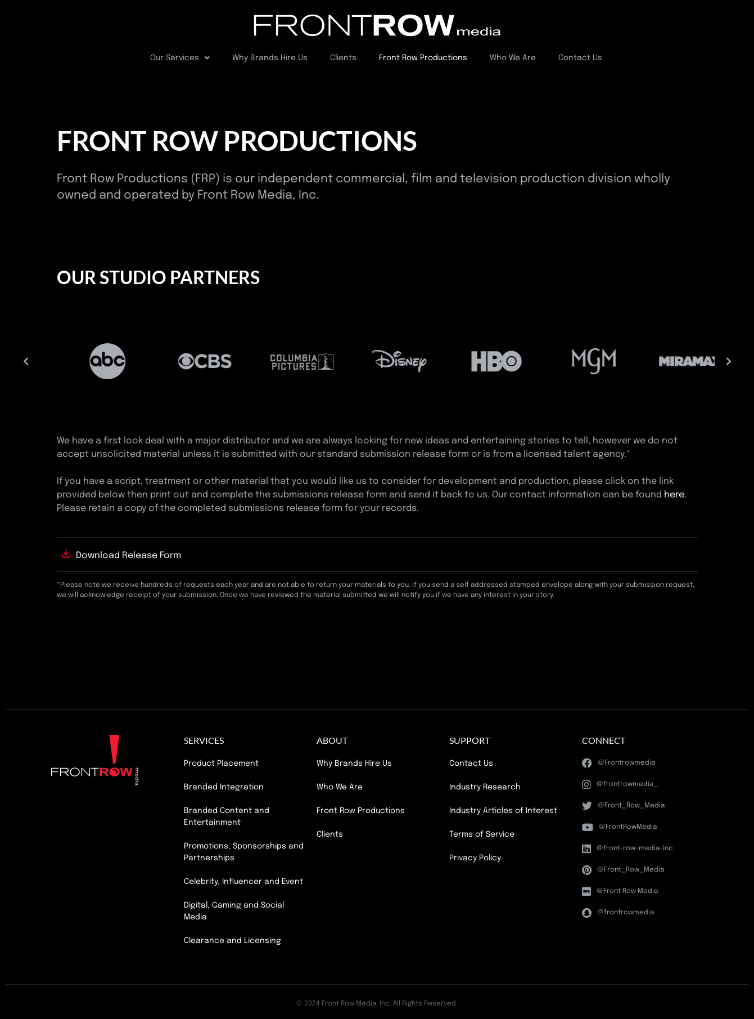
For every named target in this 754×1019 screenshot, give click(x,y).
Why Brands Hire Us (270, 58)
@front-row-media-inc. (628, 848)
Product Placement (221, 763)
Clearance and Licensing (232, 941)
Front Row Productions (423, 58)
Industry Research (485, 787)
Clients (343, 58)
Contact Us (580, 58)
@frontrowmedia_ (620, 784)
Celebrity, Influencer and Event (243, 882)
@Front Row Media (620, 891)
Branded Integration (224, 787)
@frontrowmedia (618, 913)
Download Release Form (128, 555)
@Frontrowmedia (618, 763)
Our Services (180, 58)
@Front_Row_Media (623, 806)
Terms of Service (481, 834)
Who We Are (513, 58)
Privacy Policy (475, 858)
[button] (25, 361)
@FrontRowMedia (619, 827)
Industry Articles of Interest (503, 811)
